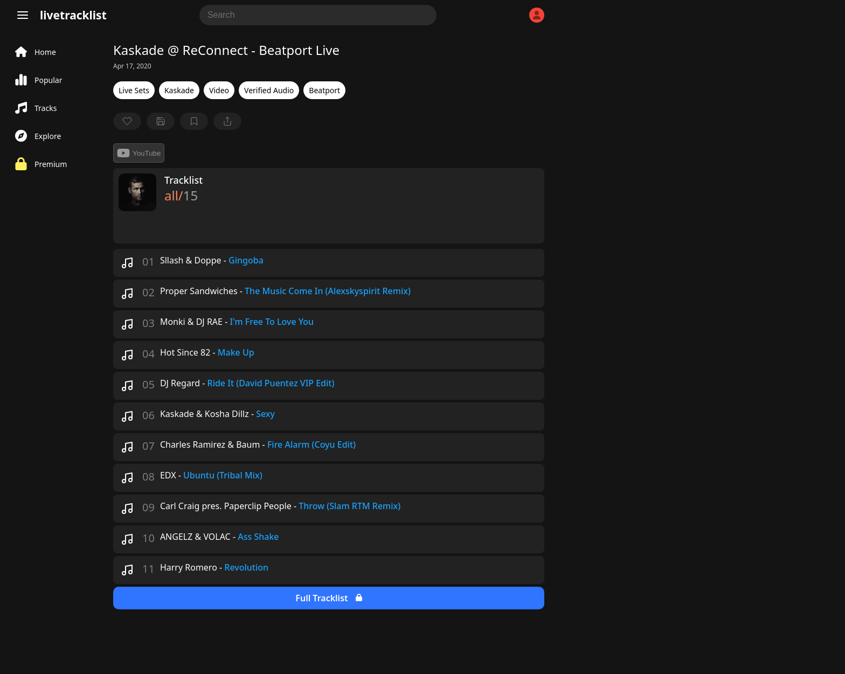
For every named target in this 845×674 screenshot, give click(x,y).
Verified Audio (269, 90)
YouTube (139, 153)
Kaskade (179, 90)
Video (219, 90)
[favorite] (127, 121)
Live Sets (134, 90)
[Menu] (22, 15)
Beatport (324, 90)
